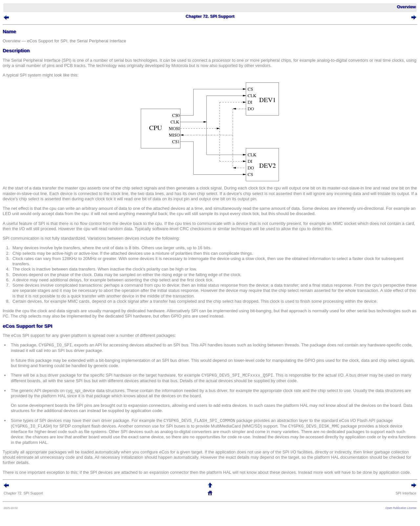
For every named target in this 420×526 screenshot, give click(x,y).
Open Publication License (401, 508)
